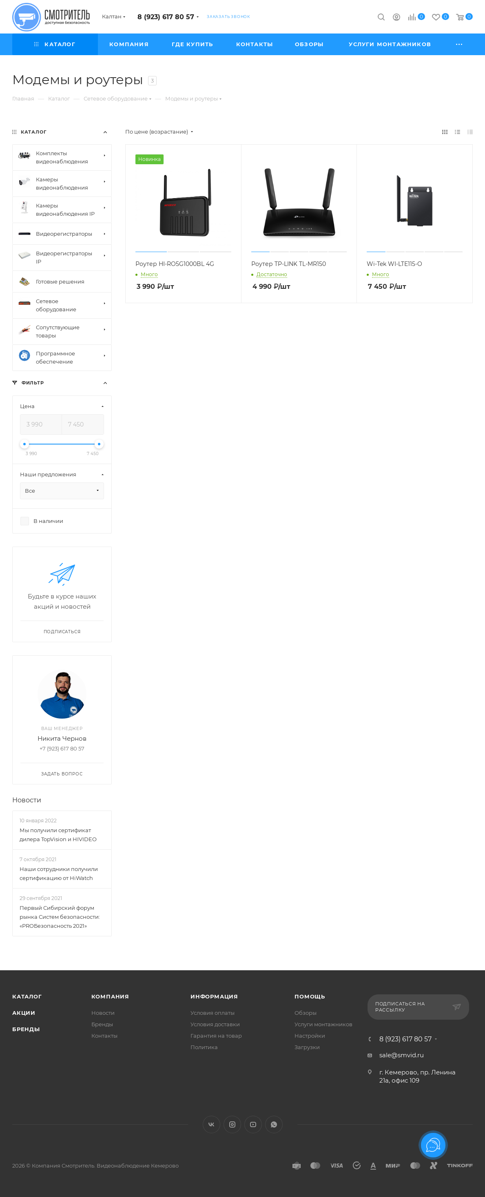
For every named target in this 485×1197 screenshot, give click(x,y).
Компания (110, 996)
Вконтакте (211, 1124)
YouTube (253, 1124)
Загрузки (307, 1047)
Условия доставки (215, 1024)
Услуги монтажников (323, 1024)
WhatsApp (274, 1124)
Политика (204, 1047)
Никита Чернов (62, 738)
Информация (214, 996)
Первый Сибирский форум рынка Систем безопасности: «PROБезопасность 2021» (60, 916)
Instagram (232, 1124)
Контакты (104, 1035)
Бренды (26, 1029)
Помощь (310, 996)
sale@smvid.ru (401, 1055)
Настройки (310, 1035)
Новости (26, 800)
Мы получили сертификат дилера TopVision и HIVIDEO (58, 834)
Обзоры (306, 1012)
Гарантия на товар (216, 1035)
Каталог (27, 996)
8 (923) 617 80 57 (165, 17)
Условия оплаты (212, 1012)
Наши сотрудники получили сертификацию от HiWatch (59, 873)
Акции (23, 1012)
